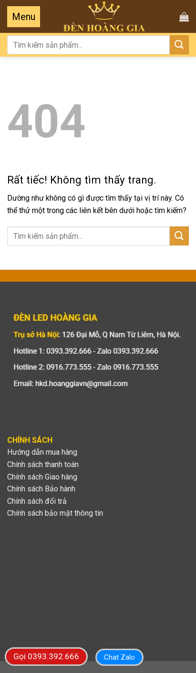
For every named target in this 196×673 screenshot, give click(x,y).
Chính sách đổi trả (37, 501)
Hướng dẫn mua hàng (42, 452)
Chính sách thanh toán (43, 464)
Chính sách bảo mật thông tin (55, 513)
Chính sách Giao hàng (42, 476)
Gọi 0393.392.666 (46, 656)
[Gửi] (179, 44)
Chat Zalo (119, 657)
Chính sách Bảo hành (41, 488)
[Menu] (23, 16)
